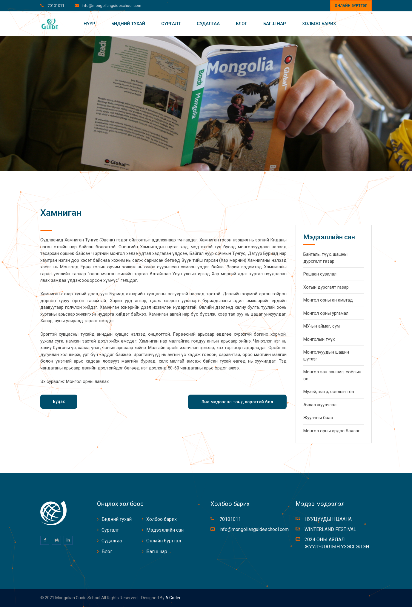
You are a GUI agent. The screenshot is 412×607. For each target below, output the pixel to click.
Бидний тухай (128, 23)
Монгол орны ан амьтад (328, 300)
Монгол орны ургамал (325, 313)
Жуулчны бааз (318, 417)
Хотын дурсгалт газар (326, 287)
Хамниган (61, 212)
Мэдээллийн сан (165, 530)
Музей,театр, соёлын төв (328, 391)
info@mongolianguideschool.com (111, 5)
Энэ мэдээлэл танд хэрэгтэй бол (237, 401)
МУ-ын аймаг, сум (321, 326)
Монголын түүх (319, 339)
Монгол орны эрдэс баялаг (331, 430)
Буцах (59, 401)
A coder (173, 597)
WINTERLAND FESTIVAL (330, 529)
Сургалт (171, 23)
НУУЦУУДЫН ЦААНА (328, 519)
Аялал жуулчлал (319, 404)
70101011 (55, 5)
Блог (241, 23)
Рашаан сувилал (319, 274)
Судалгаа (208, 23)
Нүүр (89, 23)
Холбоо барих (319, 23)
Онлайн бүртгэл (351, 6)
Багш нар (274, 23)
